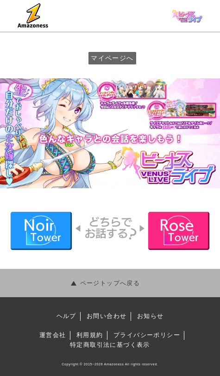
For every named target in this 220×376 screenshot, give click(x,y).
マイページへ (112, 58)
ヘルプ (66, 315)
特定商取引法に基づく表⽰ (110, 344)
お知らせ (150, 315)
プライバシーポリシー (146, 334)
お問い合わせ (106, 315)
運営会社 (52, 334)
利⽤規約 (89, 334)
